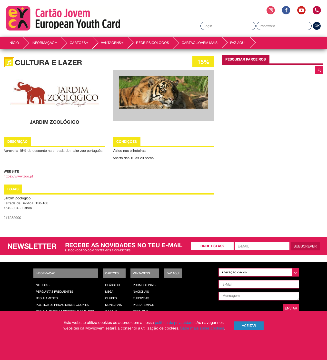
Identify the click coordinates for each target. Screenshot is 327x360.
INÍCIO (14, 43)
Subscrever (305, 246)
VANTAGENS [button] (112, 43)
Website (11, 171)
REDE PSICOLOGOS (152, 43)
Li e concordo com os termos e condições (97, 250)
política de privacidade (175, 322)
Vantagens (141, 273)
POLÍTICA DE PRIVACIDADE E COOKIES (62, 305)
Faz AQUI (238, 43)
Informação (45, 273)
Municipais (113, 305)
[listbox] (258, 272)
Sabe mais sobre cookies (202, 328)
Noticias (43, 285)
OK (317, 26)
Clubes (111, 298)
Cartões (112, 273)
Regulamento (47, 298)
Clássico (112, 285)
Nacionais (141, 291)
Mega (109, 291)
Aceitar (249, 326)
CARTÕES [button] (79, 43)
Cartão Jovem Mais (200, 43)
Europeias (141, 298)
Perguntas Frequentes (54, 291)
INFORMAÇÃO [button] (44, 43)
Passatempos (143, 305)
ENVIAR (291, 308)
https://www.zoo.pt (18, 176)
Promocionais (144, 285)
